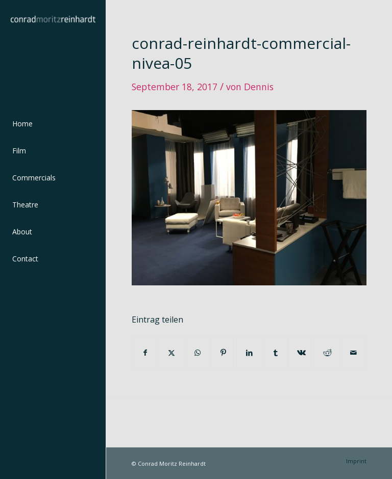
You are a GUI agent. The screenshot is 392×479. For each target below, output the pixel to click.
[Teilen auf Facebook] (145, 352)
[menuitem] (53, 124)
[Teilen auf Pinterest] (223, 352)
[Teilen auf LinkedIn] (249, 352)
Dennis (259, 87)
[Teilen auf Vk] (301, 352)
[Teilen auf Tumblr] (275, 352)
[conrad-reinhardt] (53, 53)
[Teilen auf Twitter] (171, 352)
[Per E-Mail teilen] (353, 352)
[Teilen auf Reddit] (327, 352)
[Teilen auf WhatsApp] (197, 352)
